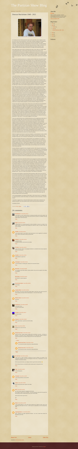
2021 (53, 25)
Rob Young (17, 276)
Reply (16, 219)
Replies (17, 340)
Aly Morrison (17, 304)
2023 (53, 23)
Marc (16, 389)
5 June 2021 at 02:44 (21, 222)
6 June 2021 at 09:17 (22, 312)
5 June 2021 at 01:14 (24, 213)
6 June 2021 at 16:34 (24, 355)
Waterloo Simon (18, 297)
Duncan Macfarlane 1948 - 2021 (58, 30)
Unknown (17, 319)
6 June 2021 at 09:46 (22, 319)
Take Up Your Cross (19, 332)
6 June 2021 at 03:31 (25, 297)
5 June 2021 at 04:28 (23, 261)
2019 (53, 34)
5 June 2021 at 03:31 (23, 239)
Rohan (16, 402)
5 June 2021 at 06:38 (23, 268)
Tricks (53, 13)
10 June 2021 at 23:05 (22, 402)
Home (29, 437)
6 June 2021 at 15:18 (29, 342)
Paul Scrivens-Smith (19, 283)
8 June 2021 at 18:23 (23, 376)
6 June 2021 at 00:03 (27, 283)
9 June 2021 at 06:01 (22, 382)
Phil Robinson (17, 213)
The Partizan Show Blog (29, 5)
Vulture (16, 382)
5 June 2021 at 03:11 (22, 231)
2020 (53, 32)
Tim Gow (16, 312)
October (54, 26)
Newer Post (14, 437)
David (16, 222)
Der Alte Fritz (17, 355)
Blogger (44, 446)
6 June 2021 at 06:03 (24, 304)
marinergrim (17, 261)
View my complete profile (55, 18)
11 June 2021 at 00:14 (26, 411)
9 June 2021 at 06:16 (21, 389)
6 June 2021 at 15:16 (26, 332)
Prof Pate (17, 247)
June (54, 28)
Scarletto (17, 255)
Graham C (17, 239)
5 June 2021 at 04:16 (22, 247)
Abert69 (16, 231)
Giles (16, 369)
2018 (53, 36)
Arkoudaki (17, 376)
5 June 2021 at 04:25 (22, 255)
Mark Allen (17, 268)
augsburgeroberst (18, 411)
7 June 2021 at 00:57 (21, 369)
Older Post (45, 437)
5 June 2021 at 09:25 (23, 276)
